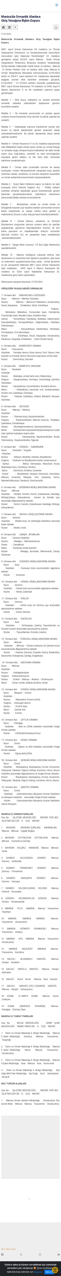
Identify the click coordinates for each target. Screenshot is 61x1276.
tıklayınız (38, 1272)
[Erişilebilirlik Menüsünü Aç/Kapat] (55, 1270)
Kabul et (49, 1272)
